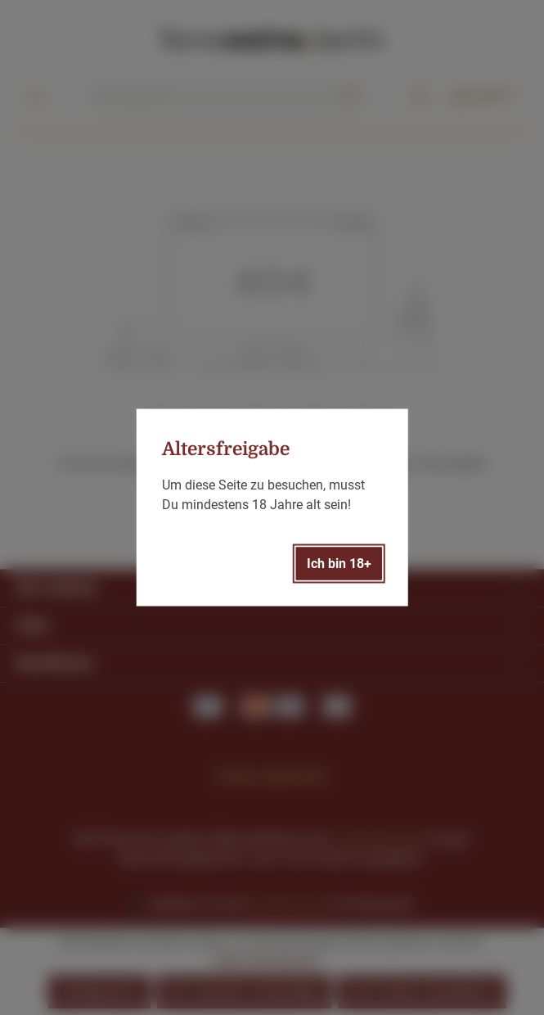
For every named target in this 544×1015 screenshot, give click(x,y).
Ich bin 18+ (339, 563)
